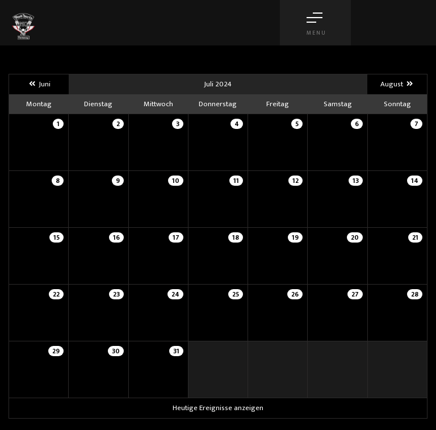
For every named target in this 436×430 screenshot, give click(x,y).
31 (176, 351)
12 (295, 180)
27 (355, 294)
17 (176, 237)
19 (295, 237)
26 (295, 294)
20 (355, 237)
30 (116, 351)
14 (414, 180)
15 (56, 237)
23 (116, 294)
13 (356, 180)
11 (236, 180)
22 (56, 294)
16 (116, 237)
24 (175, 294)
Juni (38, 84)
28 (414, 294)
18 (235, 237)
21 (415, 237)
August (397, 84)
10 (175, 180)
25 (235, 294)
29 (56, 351)
